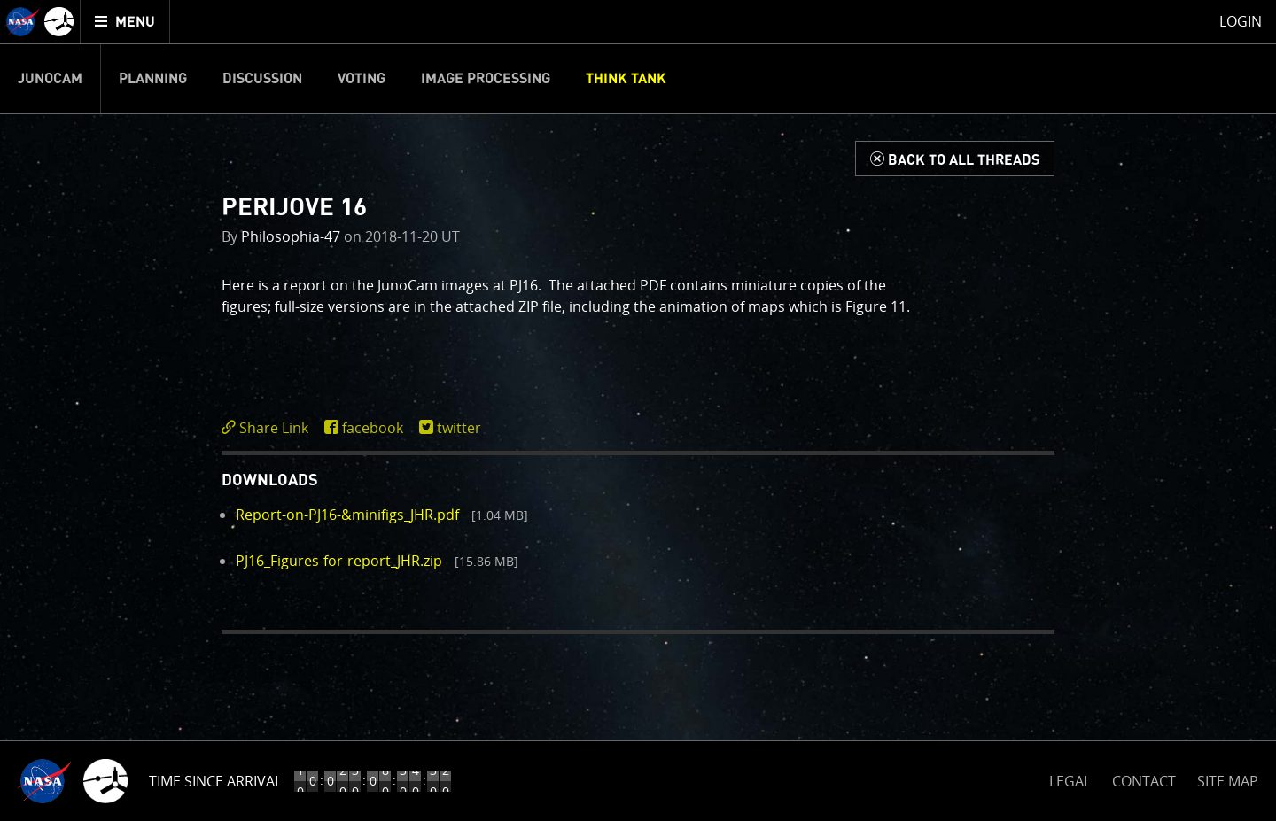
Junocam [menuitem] (50, 79)
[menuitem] (125, 21)
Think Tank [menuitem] (626, 79)
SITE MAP (1227, 781)
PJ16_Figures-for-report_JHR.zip (339, 560)
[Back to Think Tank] (954, 158)
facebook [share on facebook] (372, 428)
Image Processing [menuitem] (485, 79)
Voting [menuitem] (361, 79)
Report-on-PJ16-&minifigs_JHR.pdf (347, 514)
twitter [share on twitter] (459, 428)
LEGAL (1070, 778)
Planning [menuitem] (153, 79)
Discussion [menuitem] (262, 79)
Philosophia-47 (290, 236)
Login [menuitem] (1240, 21)
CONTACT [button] (1144, 781)
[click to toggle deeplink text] (268, 428)
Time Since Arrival (215, 781)
